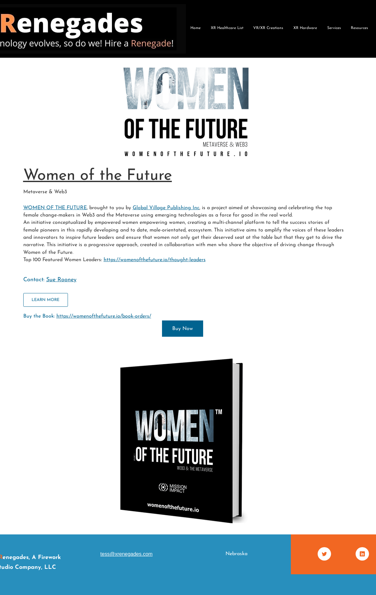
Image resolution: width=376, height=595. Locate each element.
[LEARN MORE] (45, 300)
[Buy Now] (182, 328)
